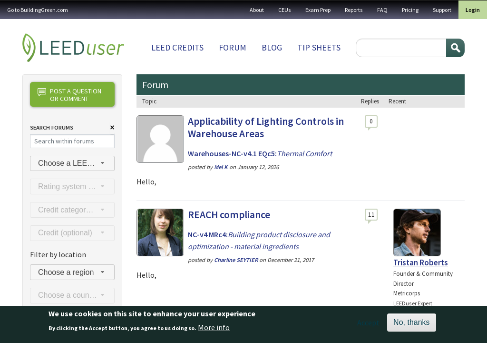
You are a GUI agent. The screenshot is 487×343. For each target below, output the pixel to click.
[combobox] (72, 164)
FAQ (382, 9)
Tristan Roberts (420, 262)
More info (214, 330)
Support (442, 9)
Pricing (410, 9)
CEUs (284, 9)
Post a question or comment (69, 94)
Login (473, 9)
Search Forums (51, 127)
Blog (272, 47)
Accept (368, 326)
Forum (232, 47)
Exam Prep (318, 9)
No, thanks (411, 326)
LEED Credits (177, 47)
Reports (354, 9)
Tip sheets (319, 47)
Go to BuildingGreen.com (37, 9)
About (257, 9)
